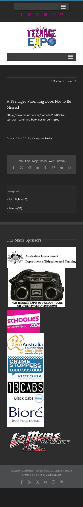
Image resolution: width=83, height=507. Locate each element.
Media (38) (15, 208)
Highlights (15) (18, 199)
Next (70, 81)
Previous (58, 81)
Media (48, 138)
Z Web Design (53, 474)
